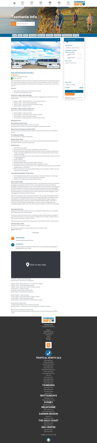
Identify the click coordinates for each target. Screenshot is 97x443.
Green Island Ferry (48, 383)
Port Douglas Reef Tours (48, 373)
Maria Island (41, 35)
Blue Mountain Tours (48, 405)
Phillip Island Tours (48, 409)
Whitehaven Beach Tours (48, 400)
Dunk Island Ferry (48, 377)
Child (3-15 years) (71, 57)
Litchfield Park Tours (48, 418)
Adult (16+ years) (71, 54)
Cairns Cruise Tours (48, 371)
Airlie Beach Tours (48, 398)
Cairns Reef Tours (48, 360)
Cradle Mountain (67, 35)
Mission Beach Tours (48, 381)
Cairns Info (48, 375)
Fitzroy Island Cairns (48, 379)
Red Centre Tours (48, 431)
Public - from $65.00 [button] (69, 52)
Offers (19, 35)
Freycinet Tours (48, 393)
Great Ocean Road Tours (48, 411)
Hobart (25, 35)
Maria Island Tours (48, 389)
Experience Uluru (48, 429)
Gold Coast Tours (48, 425)
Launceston (57, 35)
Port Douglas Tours (48, 366)
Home (14, 35)
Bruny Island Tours (48, 387)
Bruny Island (33, 35)
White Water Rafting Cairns (48, 369)
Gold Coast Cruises (48, 423)
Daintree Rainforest (48, 362)
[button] (14, 3)
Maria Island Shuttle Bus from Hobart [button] (36, 39)
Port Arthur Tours (48, 391)
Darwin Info (48, 416)
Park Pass (75, 35)
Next (74, 91)
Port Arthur (49, 35)
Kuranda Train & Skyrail (48, 364)
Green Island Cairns (48, 368)
